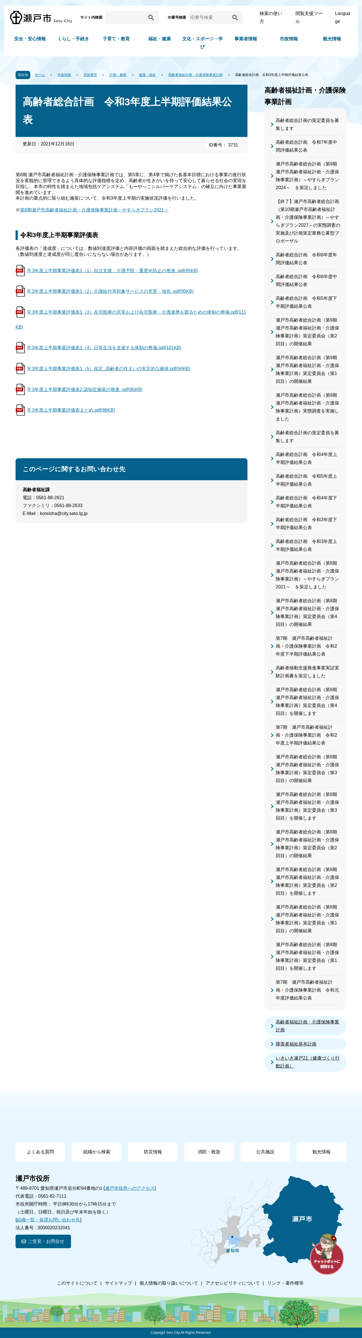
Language (342, 17)
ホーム (40, 75)
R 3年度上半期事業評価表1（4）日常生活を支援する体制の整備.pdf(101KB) (104, 347)
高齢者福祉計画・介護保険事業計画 (195, 75)
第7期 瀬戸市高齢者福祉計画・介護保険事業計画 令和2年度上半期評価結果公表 (306, 735)
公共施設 (265, 1151)
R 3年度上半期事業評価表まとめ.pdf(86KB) (71, 410)
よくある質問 (40, 1151)
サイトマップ (118, 1283)
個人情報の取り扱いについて (168, 1283)
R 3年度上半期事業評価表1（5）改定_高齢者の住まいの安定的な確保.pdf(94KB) (108, 368)
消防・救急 (209, 1151)
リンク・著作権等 (285, 1283)
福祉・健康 (159, 38)
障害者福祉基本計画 (296, 1044)
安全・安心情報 (30, 38)
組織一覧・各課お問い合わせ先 (48, 1219)
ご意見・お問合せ (46, 1241)
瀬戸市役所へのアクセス (130, 1188)
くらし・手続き (73, 38)
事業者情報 (245, 38)
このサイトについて (77, 1283)
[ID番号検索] (209, 17)
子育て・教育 (116, 38)
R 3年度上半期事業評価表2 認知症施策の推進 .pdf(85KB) (85, 389)
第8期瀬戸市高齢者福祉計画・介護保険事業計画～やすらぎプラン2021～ (94, 210)
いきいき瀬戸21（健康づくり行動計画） (308, 1062)
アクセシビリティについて (233, 1283)
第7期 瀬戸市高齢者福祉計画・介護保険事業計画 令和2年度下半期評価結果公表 (306, 646)
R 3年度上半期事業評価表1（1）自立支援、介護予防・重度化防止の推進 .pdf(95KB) (112, 270)
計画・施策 (117, 75)
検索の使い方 (271, 17)
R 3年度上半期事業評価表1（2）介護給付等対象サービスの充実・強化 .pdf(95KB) (110, 291)
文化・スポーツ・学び (202, 42)
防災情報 (153, 1151)
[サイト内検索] (126, 17)
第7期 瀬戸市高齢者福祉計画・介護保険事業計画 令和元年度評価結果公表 (307, 990)
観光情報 (332, 38)
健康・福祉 (147, 75)
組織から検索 (96, 1151)
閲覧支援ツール (309, 17)
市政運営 (90, 75)
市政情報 (289, 38)
